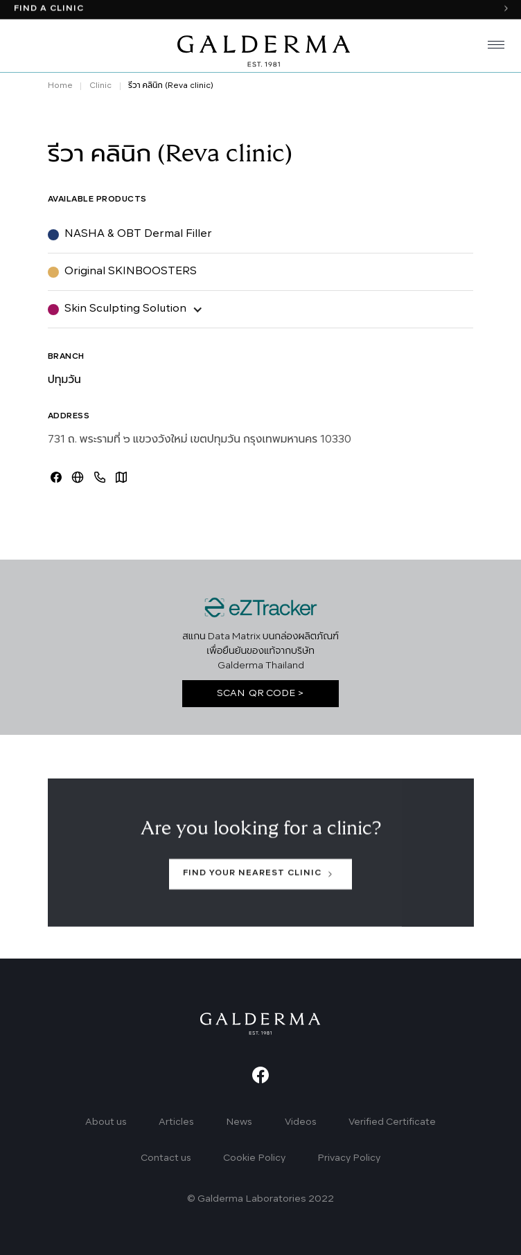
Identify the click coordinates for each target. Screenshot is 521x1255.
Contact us (166, 1158)
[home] (260, 47)
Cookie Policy (254, 1158)
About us (106, 1122)
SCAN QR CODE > (260, 693)
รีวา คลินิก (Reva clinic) (170, 86)
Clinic (100, 86)
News (239, 1122)
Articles (176, 1122)
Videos (301, 1122)
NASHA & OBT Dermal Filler (138, 234)
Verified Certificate (392, 1122)
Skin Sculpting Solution (125, 308)
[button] (490, 47)
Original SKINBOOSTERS (130, 271)
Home (60, 86)
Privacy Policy (348, 1158)
